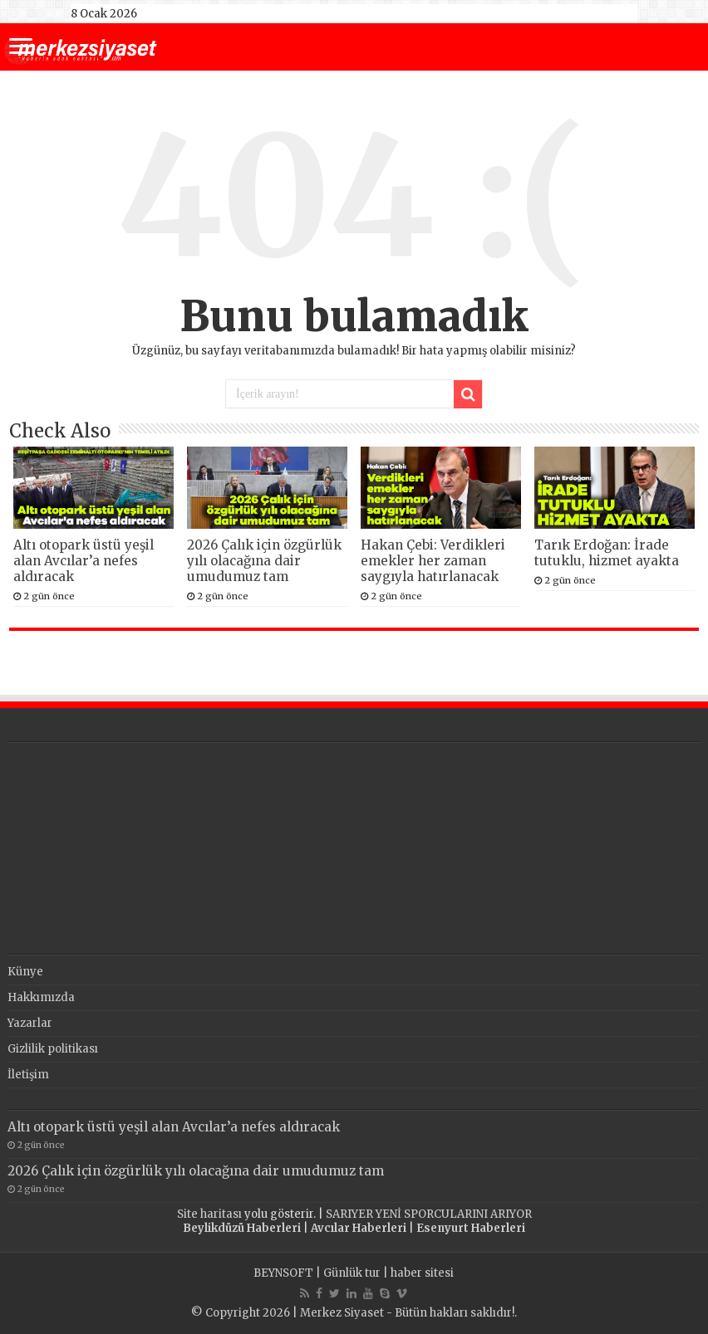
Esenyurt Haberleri (470, 1228)
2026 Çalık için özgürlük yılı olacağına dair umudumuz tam (264, 560)
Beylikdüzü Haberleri (242, 1228)
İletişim (28, 1075)
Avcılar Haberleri (358, 1228)
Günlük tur (352, 1273)
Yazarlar (29, 1023)
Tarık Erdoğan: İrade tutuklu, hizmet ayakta (606, 553)
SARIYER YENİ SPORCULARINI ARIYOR (429, 1214)
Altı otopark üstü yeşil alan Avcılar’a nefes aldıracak (83, 560)
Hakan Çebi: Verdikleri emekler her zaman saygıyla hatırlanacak (433, 560)
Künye (25, 972)
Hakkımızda (41, 997)
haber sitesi (422, 1273)
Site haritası (209, 1214)
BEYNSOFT (283, 1273)
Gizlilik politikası (52, 1049)
